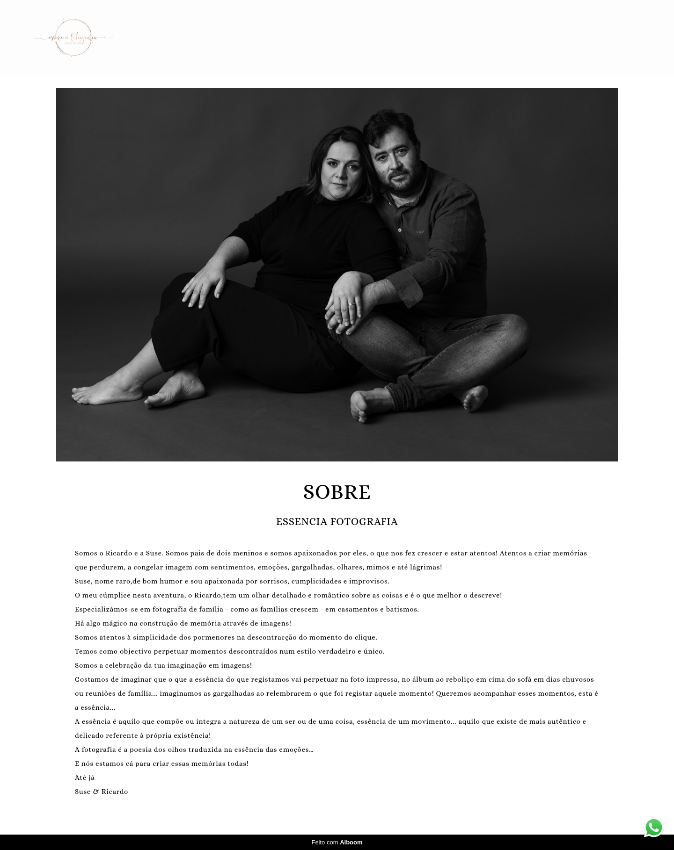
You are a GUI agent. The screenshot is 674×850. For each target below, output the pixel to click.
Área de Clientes (534, 37)
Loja (616, 37)
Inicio (184, 37)
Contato (443, 37)
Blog (322, 37)
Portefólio (255, 37)
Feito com (336, 842)
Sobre (378, 37)
